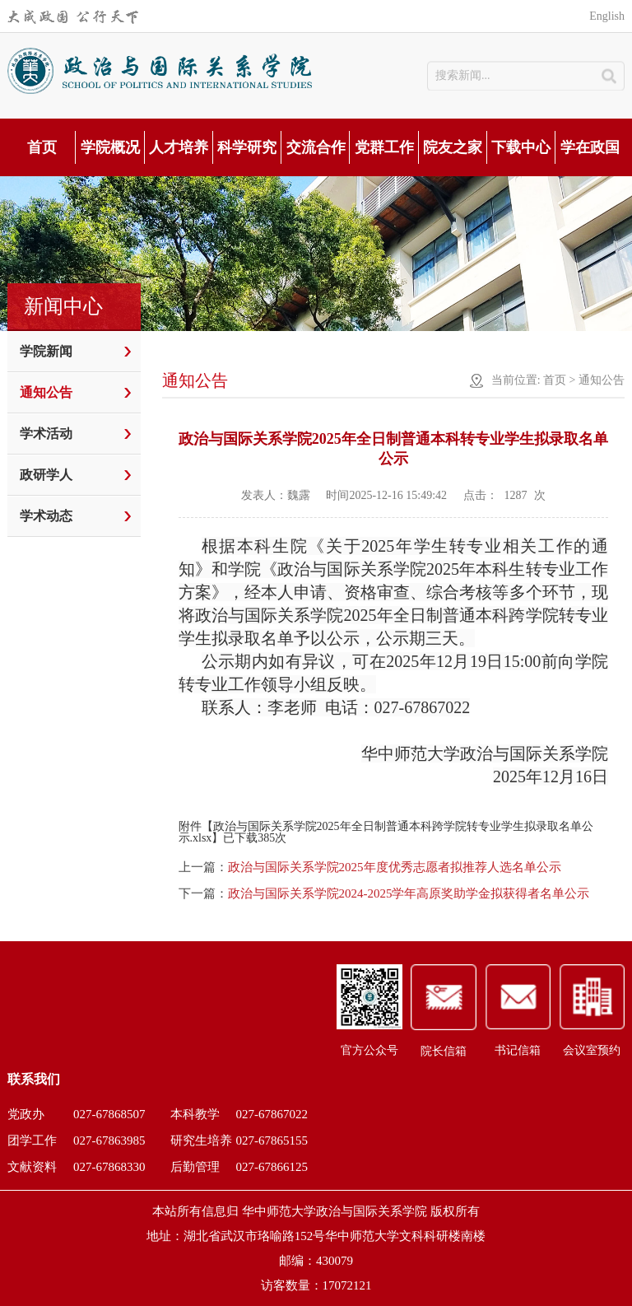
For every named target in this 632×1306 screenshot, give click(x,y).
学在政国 (590, 147)
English (607, 16)
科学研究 (246, 147)
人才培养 (178, 147)
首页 (42, 147)
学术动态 (46, 516)
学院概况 (110, 147)
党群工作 (384, 147)
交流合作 (316, 147)
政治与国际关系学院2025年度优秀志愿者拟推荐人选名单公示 (394, 867)
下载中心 (521, 147)
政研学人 (46, 475)
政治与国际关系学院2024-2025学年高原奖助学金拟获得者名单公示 (409, 893)
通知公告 (46, 392)
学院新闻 (46, 351)
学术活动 (46, 434)
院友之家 (452, 147)
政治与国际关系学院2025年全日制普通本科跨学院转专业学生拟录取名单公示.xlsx (386, 832)
